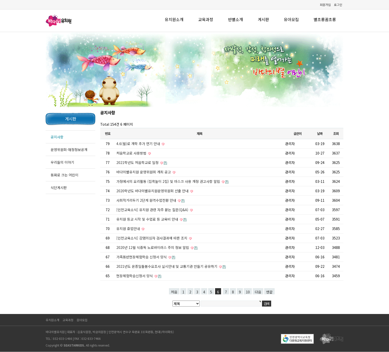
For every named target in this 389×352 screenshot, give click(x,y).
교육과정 (205, 19)
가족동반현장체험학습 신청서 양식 (142, 256)
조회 (335, 133)
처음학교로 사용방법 (131, 153)
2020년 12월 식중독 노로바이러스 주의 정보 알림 (153, 247)
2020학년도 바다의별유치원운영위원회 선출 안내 (153, 190)
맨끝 (269, 291)
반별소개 (235, 19)
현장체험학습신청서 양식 (135, 275)
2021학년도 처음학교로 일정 (138, 162)
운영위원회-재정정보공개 (69, 149)
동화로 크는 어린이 (64, 174)
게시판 (263, 19)
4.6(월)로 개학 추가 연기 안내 (138, 143)
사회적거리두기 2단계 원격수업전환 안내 (146, 200)
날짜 (319, 133)
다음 (258, 291)
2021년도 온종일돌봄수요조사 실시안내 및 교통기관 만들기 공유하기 (167, 266)
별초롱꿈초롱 (325, 19)
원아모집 (82, 320)
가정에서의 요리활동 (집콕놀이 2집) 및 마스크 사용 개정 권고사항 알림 (168, 181)
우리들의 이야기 (62, 162)
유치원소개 (174, 19)
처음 (174, 291)
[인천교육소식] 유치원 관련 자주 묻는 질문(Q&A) (152, 209)
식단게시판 (59, 187)
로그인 (338, 4)
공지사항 (57, 136)
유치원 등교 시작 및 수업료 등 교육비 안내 (147, 219)
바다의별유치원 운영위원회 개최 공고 (144, 171)
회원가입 (325, 4)
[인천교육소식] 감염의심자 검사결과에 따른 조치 (152, 237)
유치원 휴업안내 (128, 228)
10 (248, 291)
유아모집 (291, 19)
